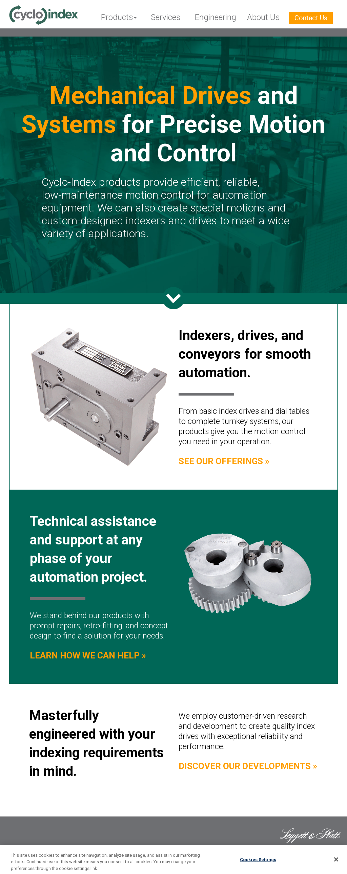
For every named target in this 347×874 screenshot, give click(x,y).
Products (117, 17)
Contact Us (310, 18)
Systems (69, 124)
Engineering (215, 17)
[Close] (336, 861)
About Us (263, 17)
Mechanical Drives (150, 95)
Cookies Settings (258, 861)
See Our (224, 461)
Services (166, 17)
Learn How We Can (88, 655)
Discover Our (248, 766)
